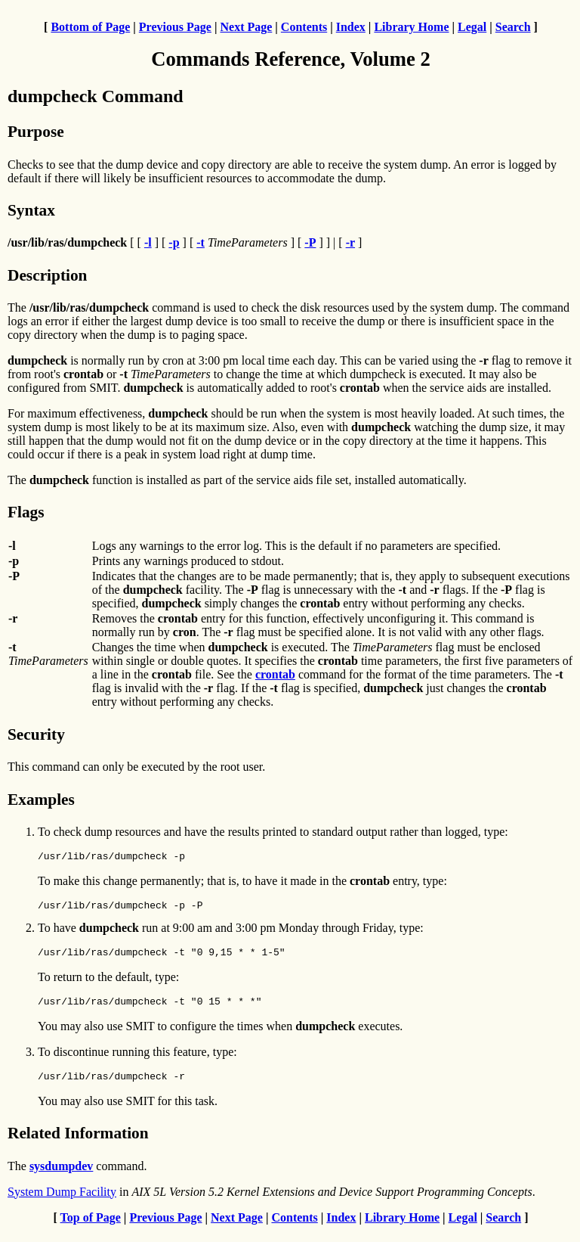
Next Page (246, 26)
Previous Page (175, 26)
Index (351, 26)
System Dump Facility (62, 1203)
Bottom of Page (90, 26)
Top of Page (90, 1228)
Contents (304, 26)
